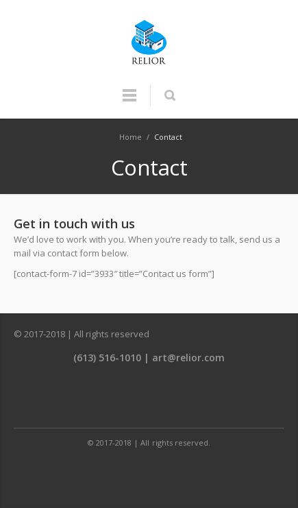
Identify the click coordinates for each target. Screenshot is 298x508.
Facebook (119, 398)
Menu (129, 101)
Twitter (150, 398)
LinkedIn (181, 398)
